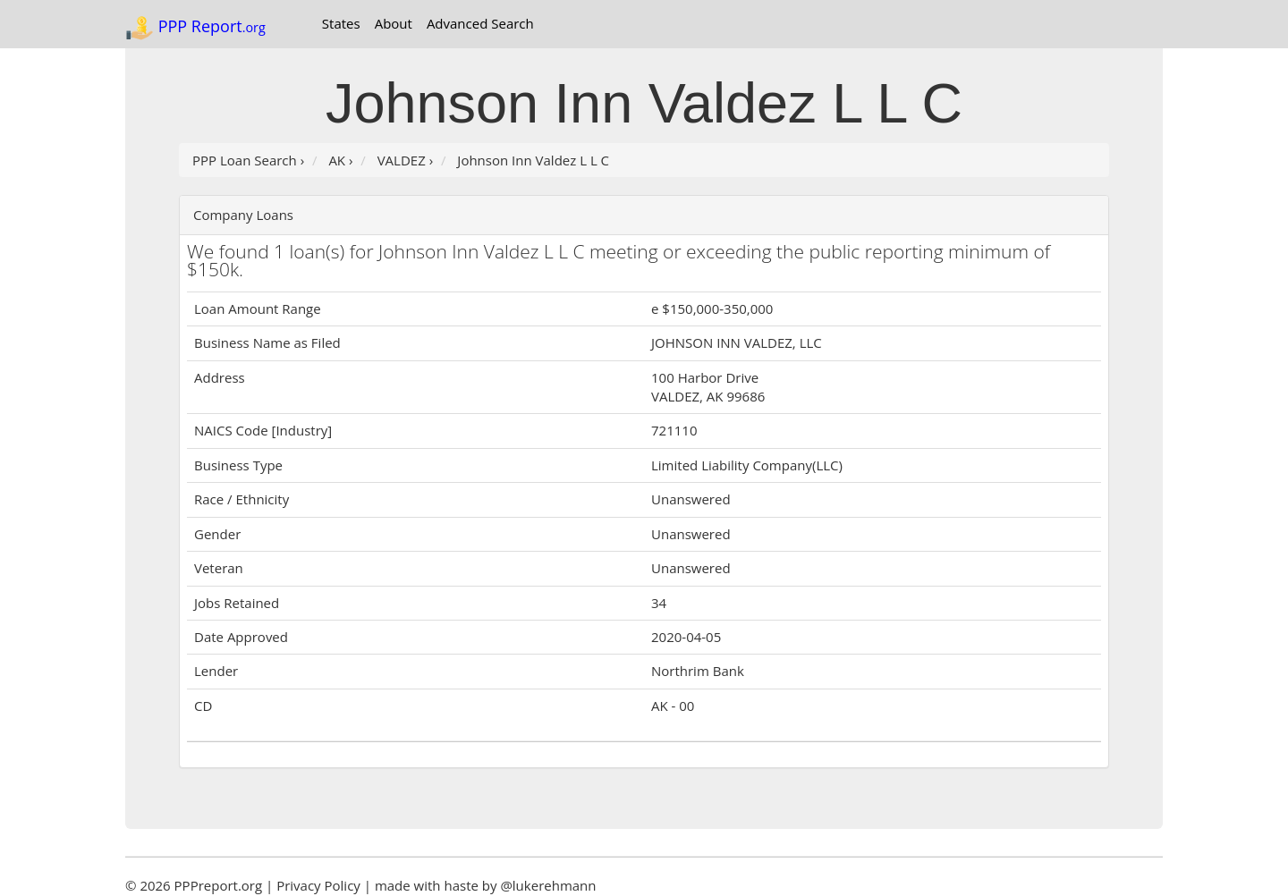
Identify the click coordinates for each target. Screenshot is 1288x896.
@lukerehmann (548, 885)
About (393, 23)
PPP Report (195, 27)
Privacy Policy (318, 885)
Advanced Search (480, 23)
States (341, 23)
